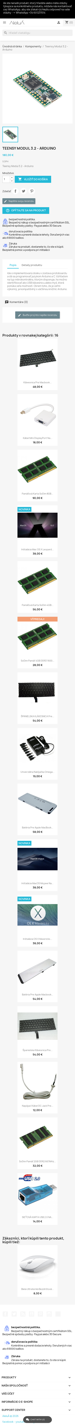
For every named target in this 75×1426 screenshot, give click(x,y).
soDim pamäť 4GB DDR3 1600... (37, 660)
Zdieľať (15, 191)
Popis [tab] (13, 265)
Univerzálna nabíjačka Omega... (37, 771)
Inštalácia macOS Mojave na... (37, 883)
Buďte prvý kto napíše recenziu (37, 315)
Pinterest (32, 191)
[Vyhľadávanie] (37, 33)
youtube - (21, 1421)
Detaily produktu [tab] (32, 265)
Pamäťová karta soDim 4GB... (37, 605)
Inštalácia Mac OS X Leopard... (37, 549)
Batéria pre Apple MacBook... (37, 827)
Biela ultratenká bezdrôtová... (37, 1289)
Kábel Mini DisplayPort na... (37, 438)
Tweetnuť (23, 191)
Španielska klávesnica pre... (38, 1050)
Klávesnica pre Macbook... (37, 382)
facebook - (9, 1421)
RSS (22, 1314)
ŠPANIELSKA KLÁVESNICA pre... (37, 716)
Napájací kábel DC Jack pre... (37, 1105)
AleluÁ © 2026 (10, 1416)
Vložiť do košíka (33, 179)
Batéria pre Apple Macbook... (37, 994)
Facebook (5, 1314)
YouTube (31, 1314)
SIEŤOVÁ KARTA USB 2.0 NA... (37, 1217)
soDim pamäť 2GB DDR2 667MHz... (37, 1161)
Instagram (49, 1314)
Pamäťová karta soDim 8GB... (37, 493)
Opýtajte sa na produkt (26, 210)
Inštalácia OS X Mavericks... (37, 938)
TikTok (58, 1314)
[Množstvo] (6, 179)
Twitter (14, 1314)
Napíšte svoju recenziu (19, 201)
